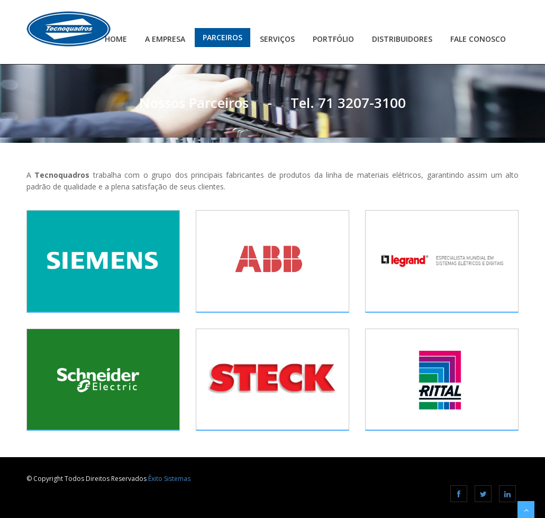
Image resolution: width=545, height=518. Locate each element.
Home (116, 39)
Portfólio (333, 39)
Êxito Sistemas (169, 478)
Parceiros (222, 37)
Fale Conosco (478, 39)
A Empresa (165, 39)
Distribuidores (402, 39)
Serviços (277, 39)
